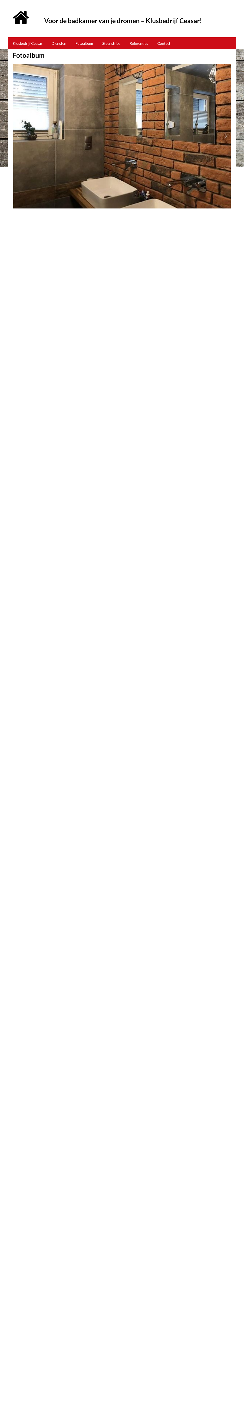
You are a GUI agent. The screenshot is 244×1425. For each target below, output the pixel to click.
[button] (18, 136)
